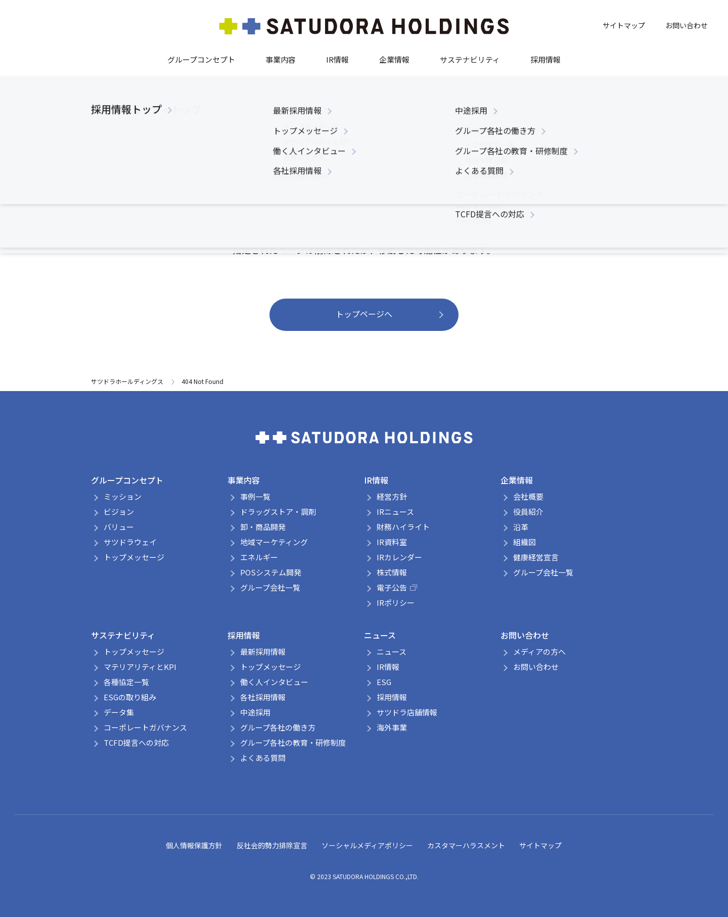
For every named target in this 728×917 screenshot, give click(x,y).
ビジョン (119, 511)
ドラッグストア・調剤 (278, 511)
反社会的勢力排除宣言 (272, 845)
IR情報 (337, 59)
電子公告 (397, 587)
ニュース (380, 635)
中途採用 (255, 712)
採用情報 (545, 59)
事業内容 (280, 59)
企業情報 (394, 59)
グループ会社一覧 (270, 587)
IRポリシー (396, 602)
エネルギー (259, 557)
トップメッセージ (134, 557)
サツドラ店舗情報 (407, 712)
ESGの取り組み (130, 697)
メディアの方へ (539, 651)
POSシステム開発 (270, 572)
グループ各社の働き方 (277, 727)
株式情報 (392, 572)
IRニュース (395, 511)
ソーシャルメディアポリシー (367, 845)
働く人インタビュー (274, 682)
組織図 (524, 542)
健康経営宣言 (536, 557)
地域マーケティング (274, 542)
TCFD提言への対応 (136, 742)
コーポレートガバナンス (145, 727)
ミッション (123, 496)
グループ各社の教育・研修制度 (293, 742)
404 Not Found (202, 381)
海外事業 (392, 727)
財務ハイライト (403, 526)
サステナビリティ (470, 59)
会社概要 (528, 496)
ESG (384, 682)
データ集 (119, 712)
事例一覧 (255, 496)
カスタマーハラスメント (466, 845)
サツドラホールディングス (127, 381)
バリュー (119, 526)
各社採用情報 (263, 697)
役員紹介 (528, 511)
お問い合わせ (686, 25)
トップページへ (364, 314)
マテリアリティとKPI (140, 666)
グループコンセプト (201, 59)
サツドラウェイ (130, 542)
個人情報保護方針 (194, 845)
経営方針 (392, 496)
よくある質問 (263, 757)
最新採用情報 (263, 651)
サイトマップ (624, 25)
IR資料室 (392, 542)
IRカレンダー (399, 557)
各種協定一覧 (126, 682)
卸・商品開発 (263, 526)
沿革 (520, 526)
